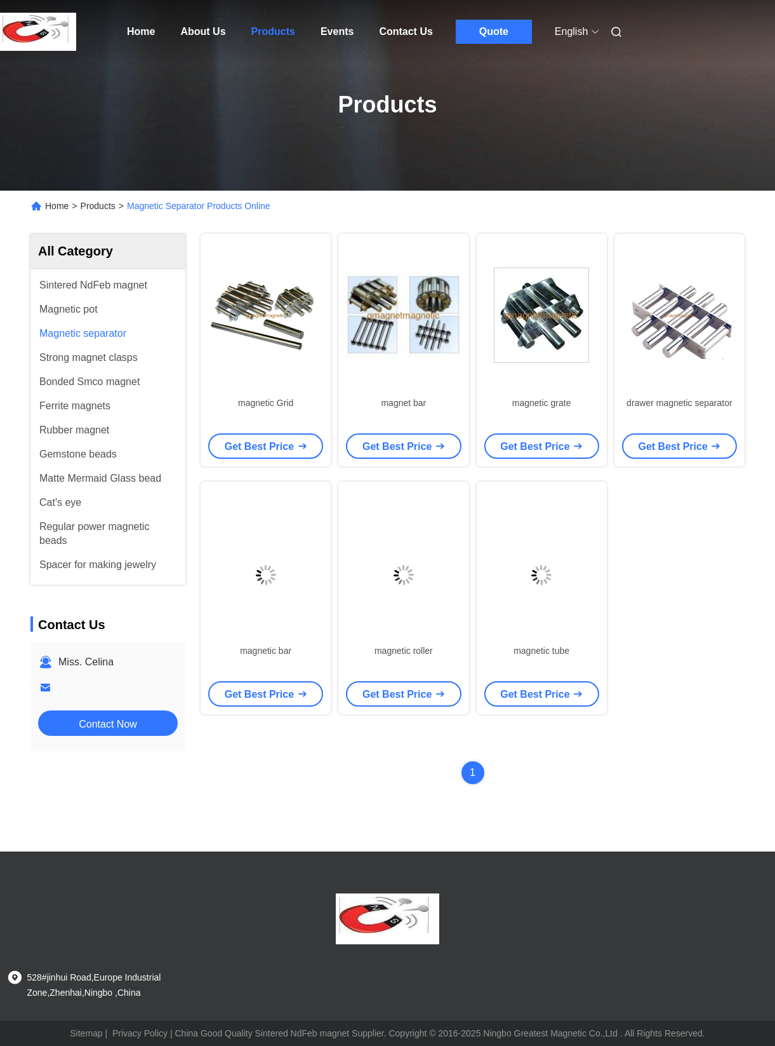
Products (273, 31)
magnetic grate (541, 403)
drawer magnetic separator (679, 403)
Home (141, 31)
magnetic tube (541, 651)
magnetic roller (403, 651)
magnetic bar (265, 651)
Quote (493, 31)
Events (337, 31)
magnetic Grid (265, 403)
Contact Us (405, 31)
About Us (202, 31)
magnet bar (403, 403)
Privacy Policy (140, 1033)
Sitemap (86, 1033)
